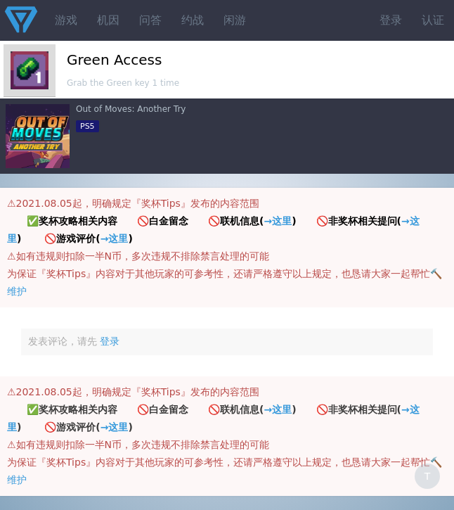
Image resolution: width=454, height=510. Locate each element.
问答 (150, 20)
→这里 (278, 221)
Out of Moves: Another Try (131, 109)
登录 (391, 20)
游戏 (66, 20)
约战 (192, 20)
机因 (108, 20)
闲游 (234, 20)
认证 (433, 20)
